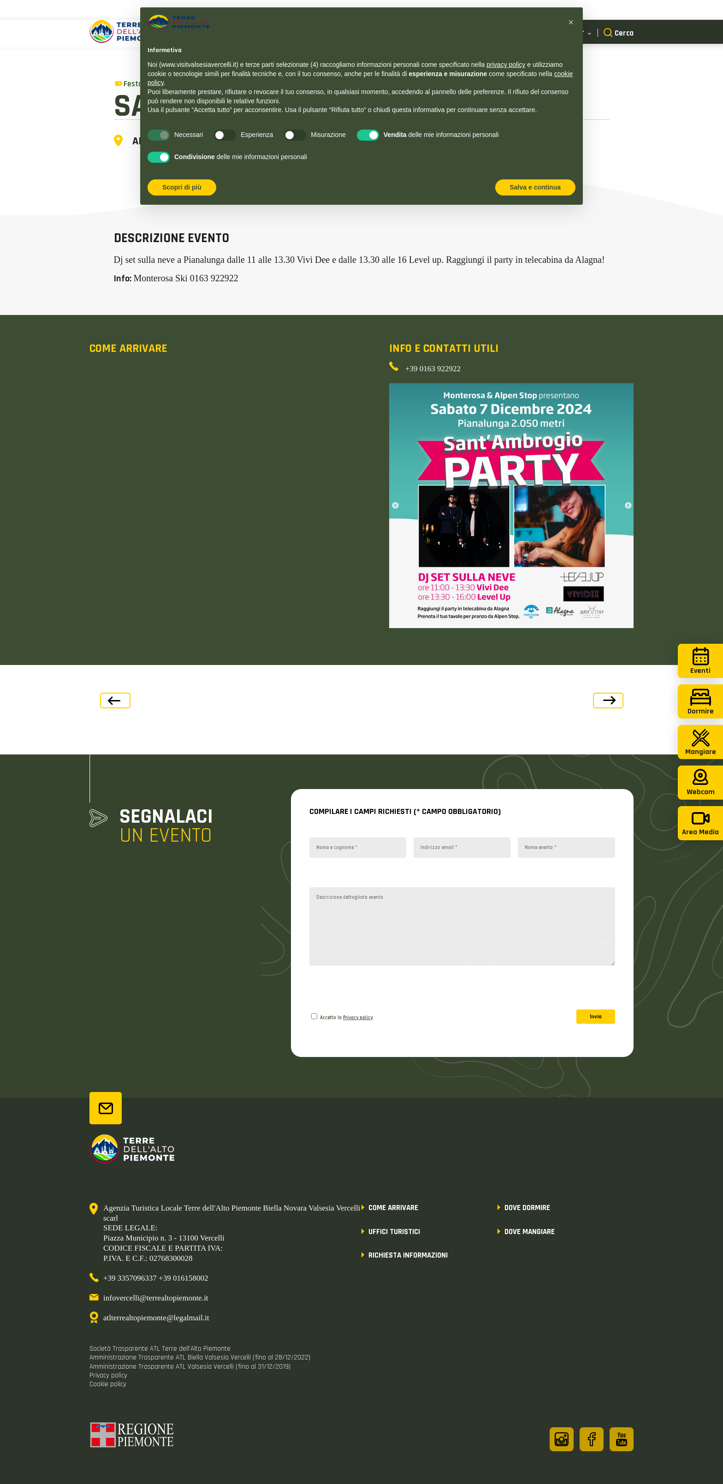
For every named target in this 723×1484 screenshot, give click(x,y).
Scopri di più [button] (181, 187)
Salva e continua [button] (535, 187)
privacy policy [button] (505, 64)
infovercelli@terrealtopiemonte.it (155, 1298)
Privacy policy (358, 1018)
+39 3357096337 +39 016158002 (155, 1278)
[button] (570, 22)
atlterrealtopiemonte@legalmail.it (156, 1317)
